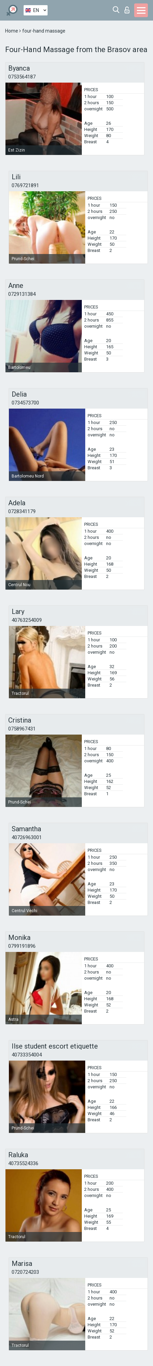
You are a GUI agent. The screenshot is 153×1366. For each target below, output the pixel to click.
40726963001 (27, 837)
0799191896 (22, 946)
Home (12, 31)
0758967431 (22, 729)
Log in (127, 10)
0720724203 (25, 1272)
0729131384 (22, 294)
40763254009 (27, 620)
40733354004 (27, 1055)
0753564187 (22, 77)
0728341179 (22, 511)
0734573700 (25, 403)
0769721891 (25, 185)
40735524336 (23, 1163)
